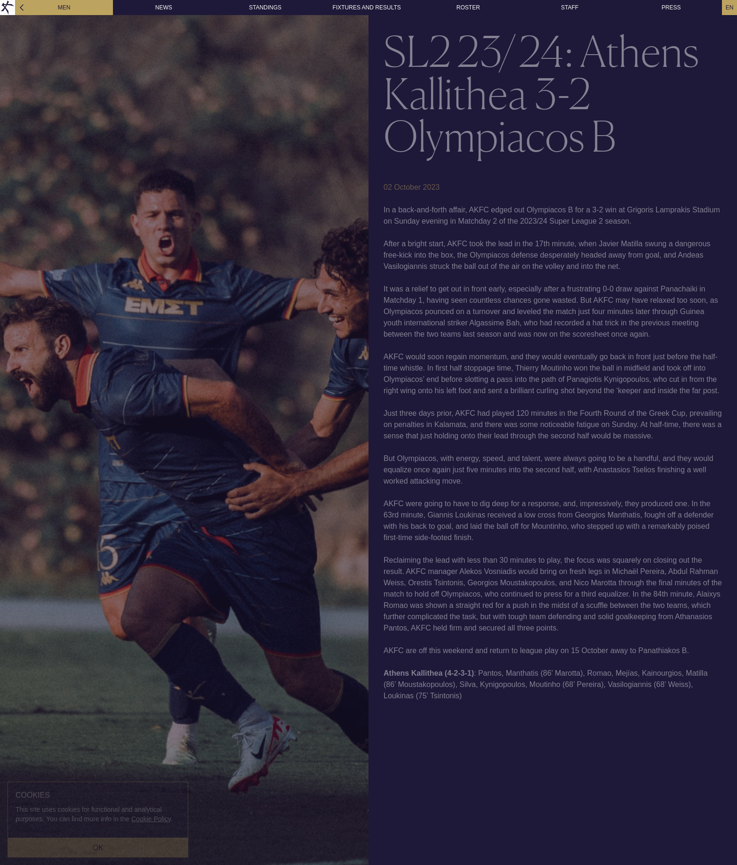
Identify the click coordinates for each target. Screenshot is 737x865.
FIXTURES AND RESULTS (367, 7)
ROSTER (468, 7)
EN (730, 7)
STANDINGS (265, 7)
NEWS (163, 7)
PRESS (671, 7)
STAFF (569, 7)
